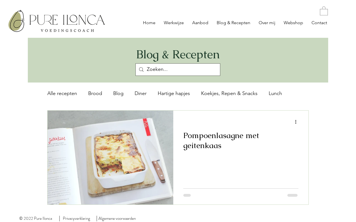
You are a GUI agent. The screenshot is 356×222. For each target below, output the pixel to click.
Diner (141, 93)
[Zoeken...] (177, 70)
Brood (95, 93)
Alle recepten (62, 93)
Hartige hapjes (174, 93)
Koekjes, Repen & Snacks (229, 93)
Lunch (275, 93)
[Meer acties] (297, 122)
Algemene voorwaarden (117, 218)
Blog (118, 93)
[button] (324, 11)
